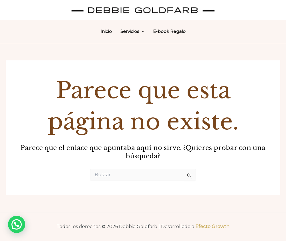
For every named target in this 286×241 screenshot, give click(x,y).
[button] (16, 224)
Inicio (106, 31)
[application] (141, 31)
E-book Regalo (169, 31)
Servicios (132, 31)
